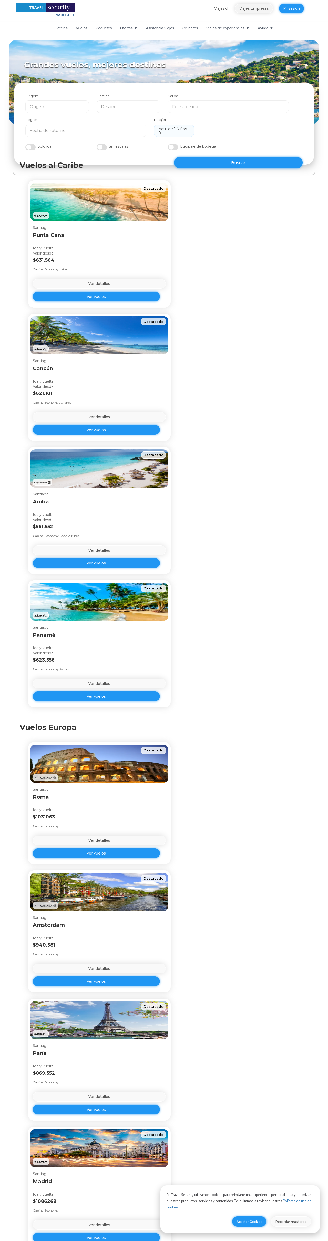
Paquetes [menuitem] (104, 28)
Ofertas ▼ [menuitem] (129, 28)
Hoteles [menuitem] (61, 28)
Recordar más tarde (291, 1222)
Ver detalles (60, 291)
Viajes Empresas (259, 8)
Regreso (222, 98)
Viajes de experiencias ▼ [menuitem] (228, 28)
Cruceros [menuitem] (190, 28)
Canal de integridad (115, 1176)
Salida (173, 98)
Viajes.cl (226, 8)
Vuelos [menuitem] (81, 28)
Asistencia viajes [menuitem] (160, 28)
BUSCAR (276, 140)
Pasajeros (270, 98)
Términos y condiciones (261, 1176)
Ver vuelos (60, 304)
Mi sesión (296, 8)
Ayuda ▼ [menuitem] (265, 28)
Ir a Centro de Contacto (158, 1117)
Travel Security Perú (187, 1184)
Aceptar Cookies (249, 1222)
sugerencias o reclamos (226, 1128)
